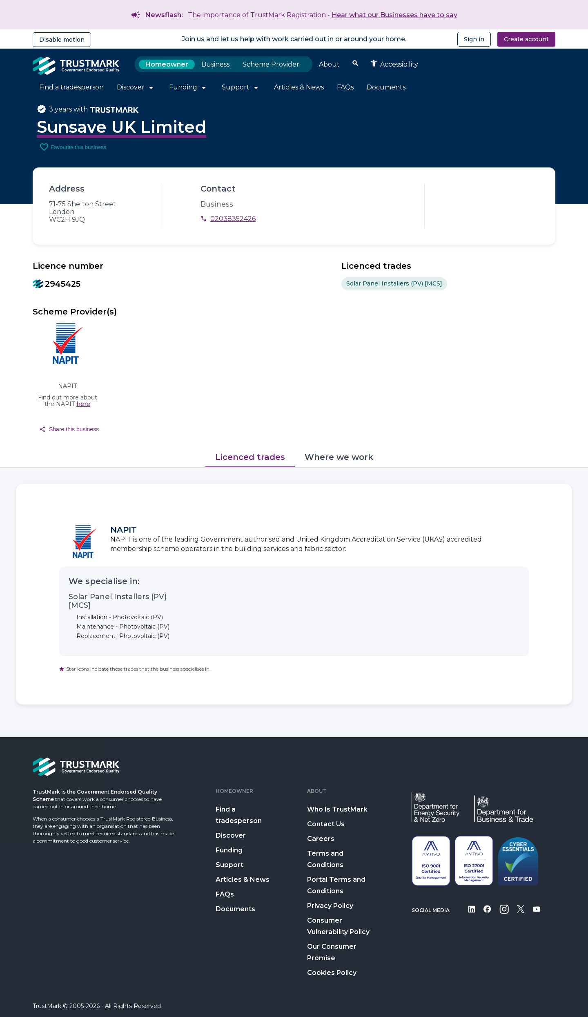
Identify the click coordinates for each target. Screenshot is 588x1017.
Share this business (69, 429)
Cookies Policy (331, 973)
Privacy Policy (330, 906)
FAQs (225, 894)
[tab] (250, 457)
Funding (229, 850)
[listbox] (448, 284)
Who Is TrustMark (337, 809)
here (83, 404)
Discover (231, 835)
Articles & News (243, 879)
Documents (235, 909)
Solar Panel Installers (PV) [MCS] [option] (394, 283)
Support (229, 865)
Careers (320, 839)
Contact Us (326, 824)
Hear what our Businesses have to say (394, 15)
